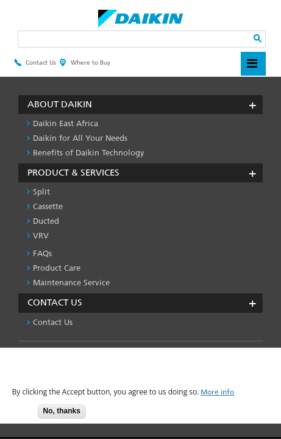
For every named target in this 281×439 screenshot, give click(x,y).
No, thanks (61, 411)
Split (41, 191)
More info (217, 392)
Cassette (48, 206)
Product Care (56, 268)
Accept (19, 415)
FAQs (42, 253)
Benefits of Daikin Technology (88, 152)
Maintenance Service (71, 282)
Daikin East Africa (65, 123)
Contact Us (35, 63)
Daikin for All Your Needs (80, 138)
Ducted (46, 221)
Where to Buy (84, 63)
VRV (41, 235)
